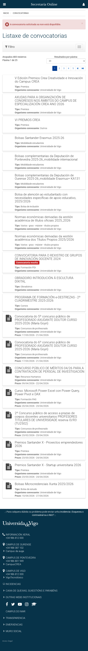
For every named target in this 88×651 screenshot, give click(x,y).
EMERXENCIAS (14, 624)
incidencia (65, 511)
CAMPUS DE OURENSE (18, 544)
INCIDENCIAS (13, 584)
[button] (4, 4)
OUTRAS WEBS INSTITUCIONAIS (24, 597)
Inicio (6, 13)
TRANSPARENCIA (15, 618)
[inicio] (8, 3)
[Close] (82, 23)
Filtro (10, 46)
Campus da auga (15, 551)
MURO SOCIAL (14, 631)
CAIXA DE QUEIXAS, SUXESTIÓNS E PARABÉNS (31, 590)
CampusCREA (13, 564)
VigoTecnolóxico (14, 577)
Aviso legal (7, 641)
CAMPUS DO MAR (15, 611)
